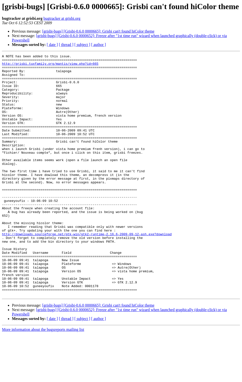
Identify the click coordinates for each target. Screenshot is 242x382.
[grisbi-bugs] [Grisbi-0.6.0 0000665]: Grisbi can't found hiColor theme (98, 31)
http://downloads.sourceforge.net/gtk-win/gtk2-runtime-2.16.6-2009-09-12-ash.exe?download (87, 270)
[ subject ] (82, 44)
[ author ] (98, 44)
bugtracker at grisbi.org (62, 18)
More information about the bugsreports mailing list (43, 378)
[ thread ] (66, 44)
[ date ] (52, 44)
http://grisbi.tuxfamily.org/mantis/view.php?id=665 (50, 66)
